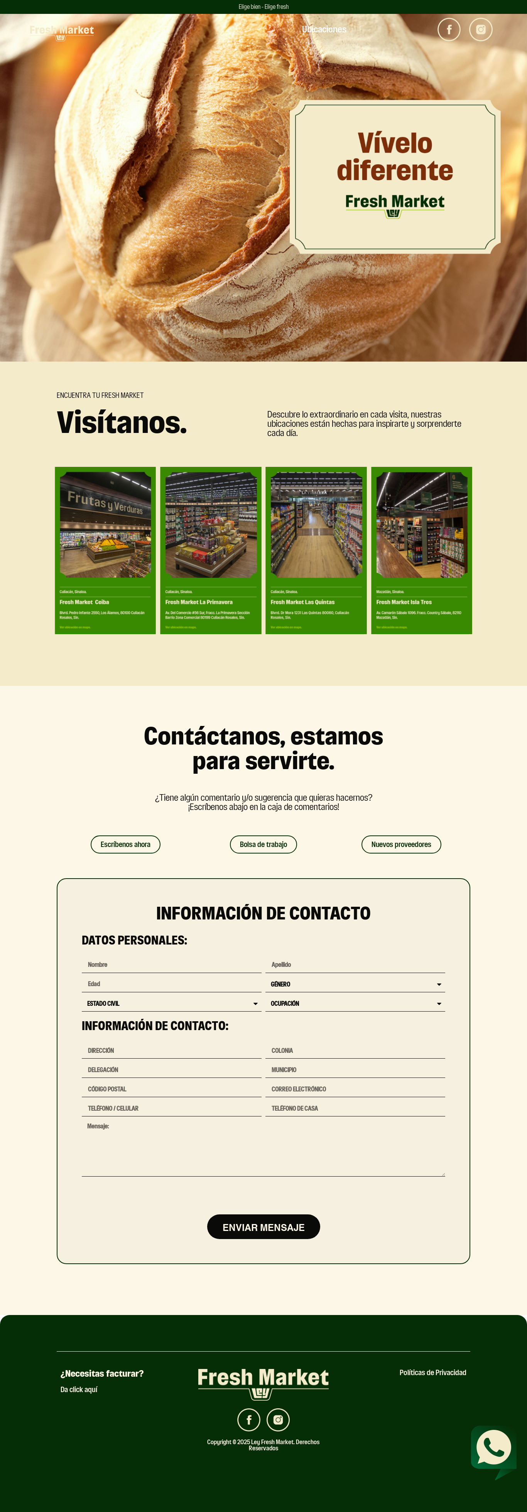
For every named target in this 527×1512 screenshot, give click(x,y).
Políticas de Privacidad (433, 1372)
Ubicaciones (324, 29)
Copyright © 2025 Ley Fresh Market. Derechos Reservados (263, 1445)
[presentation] (140, 1195)
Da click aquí (79, 1389)
